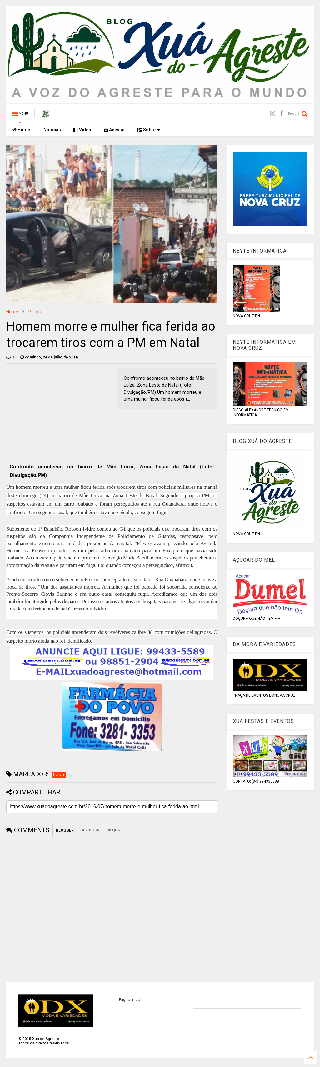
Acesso (114, 129)
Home (21, 129)
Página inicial (130, 1000)
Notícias (51, 129)
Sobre (148, 129)
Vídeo (82, 129)
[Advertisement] (58, 412)
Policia (34, 311)
